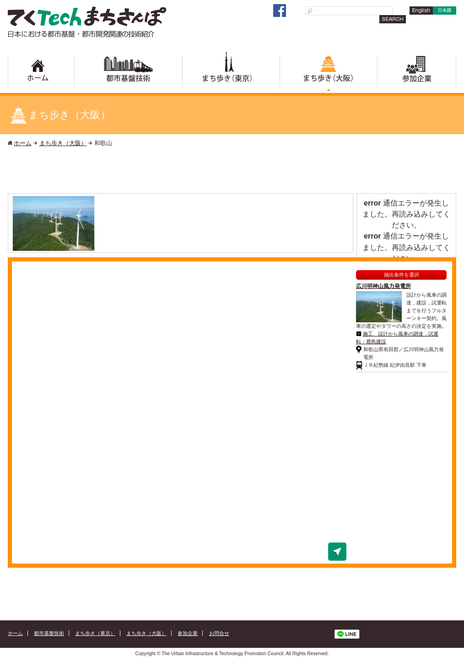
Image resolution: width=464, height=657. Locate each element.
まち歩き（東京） (231, 74)
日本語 (444, 14)
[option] (53, 223)
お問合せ (219, 633)
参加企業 (416, 74)
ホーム (41, 74)
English (420, 14)
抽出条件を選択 (401, 274)
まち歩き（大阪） (328, 74)
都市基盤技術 (128, 74)
